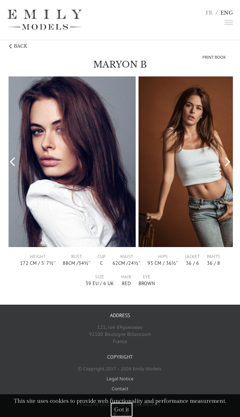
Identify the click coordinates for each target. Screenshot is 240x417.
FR (209, 13)
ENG (226, 13)
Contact (119, 388)
